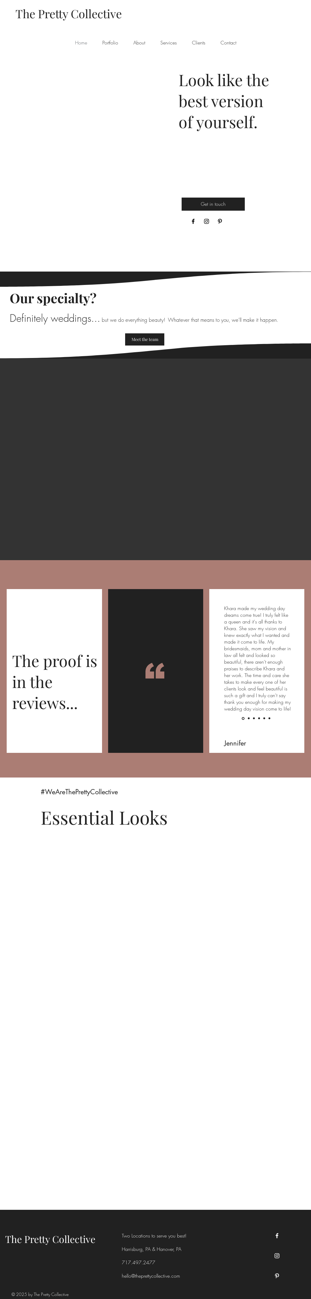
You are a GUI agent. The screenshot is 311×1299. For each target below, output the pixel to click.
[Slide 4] (259, 718)
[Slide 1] (243, 718)
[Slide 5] (264, 718)
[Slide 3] (254, 718)
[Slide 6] (269, 718)
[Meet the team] (144, 339)
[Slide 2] (249, 718)
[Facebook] (193, 221)
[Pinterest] (220, 221)
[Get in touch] (213, 204)
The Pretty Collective (50, 1238)
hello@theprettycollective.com (151, 1276)
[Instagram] (206, 221)
